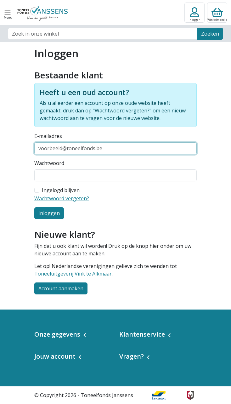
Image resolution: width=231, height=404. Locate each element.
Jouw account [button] (55, 356)
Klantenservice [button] (142, 334)
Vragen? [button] (131, 356)
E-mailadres (48, 136)
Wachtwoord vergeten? (61, 198)
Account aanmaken (60, 288)
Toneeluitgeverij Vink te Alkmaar (73, 273)
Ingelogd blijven (61, 190)
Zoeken (210, 33)
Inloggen (49, 213)
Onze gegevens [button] (57, 334)
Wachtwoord (49, 163)
